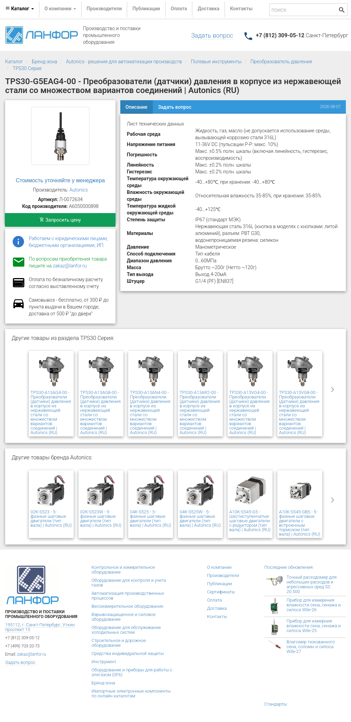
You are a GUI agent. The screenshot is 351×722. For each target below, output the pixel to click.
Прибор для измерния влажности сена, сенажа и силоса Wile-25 (314, 625)
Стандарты (275, 704)
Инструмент (104, 661)
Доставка (208, 8)
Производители (104, 8)
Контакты (241, 8)
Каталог (14, 61)
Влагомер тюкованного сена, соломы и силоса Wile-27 (311, 646)
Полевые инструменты (216, 61)
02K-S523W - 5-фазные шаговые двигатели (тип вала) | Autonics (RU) (100, 518)
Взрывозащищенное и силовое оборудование (124, 617)
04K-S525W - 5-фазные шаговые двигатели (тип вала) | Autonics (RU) (200, 518)
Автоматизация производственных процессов (128, 596)
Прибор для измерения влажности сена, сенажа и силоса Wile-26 (314, 605)
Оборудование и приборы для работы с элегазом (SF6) (132, 672)
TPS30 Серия (27, 68)
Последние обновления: (289, 567)
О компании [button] (60, 8)
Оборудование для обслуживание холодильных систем (126, 630)
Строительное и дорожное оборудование (119, 643)
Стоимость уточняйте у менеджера (60, 180)
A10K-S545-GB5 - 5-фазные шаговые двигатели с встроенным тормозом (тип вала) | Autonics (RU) (299, 523)
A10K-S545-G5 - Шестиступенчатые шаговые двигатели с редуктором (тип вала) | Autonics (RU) (249, 520)
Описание (136, 107)
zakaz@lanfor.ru (70, 265)
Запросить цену (60, 220)
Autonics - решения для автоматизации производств (124, 61)
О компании (219, 567)
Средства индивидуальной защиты (128, 653)
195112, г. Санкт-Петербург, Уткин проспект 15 (40, 627)
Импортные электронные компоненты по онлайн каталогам (131, 693)
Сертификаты (221, 591)
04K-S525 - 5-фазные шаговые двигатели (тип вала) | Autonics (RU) (150, 518)
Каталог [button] (19, 8)
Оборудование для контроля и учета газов (129, 583)
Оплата (179, 8)
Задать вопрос (212, 35)
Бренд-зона (44, 61)
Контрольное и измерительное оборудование (123, 570)
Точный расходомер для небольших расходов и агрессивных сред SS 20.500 (312, 584)
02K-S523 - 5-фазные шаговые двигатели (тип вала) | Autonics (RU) (51, 518)
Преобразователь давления (281, 61)
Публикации (146, 8)
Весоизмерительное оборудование (127, 606)
